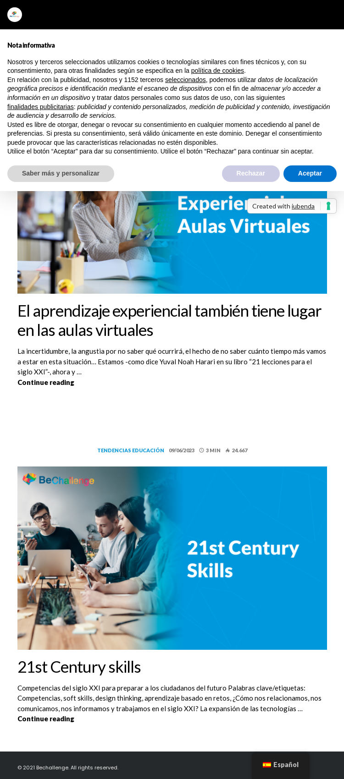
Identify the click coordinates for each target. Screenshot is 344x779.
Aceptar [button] (310, 173)
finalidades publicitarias (40, 106)
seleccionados (185, 79)
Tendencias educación (130, 450)
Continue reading (156, 381)
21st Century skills (79, 666)
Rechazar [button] (251, 173)
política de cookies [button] (217, 70)
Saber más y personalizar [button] (61, 173)
